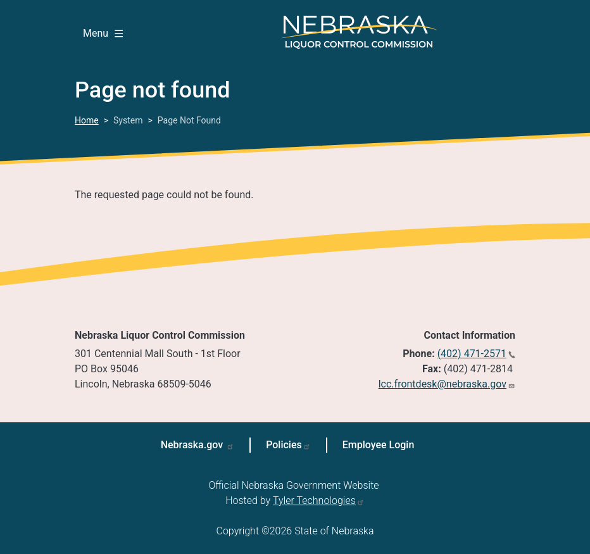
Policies (284, 445)
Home (87, 120)
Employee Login (378, 445)
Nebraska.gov (193, 445)
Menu (103, 33)
